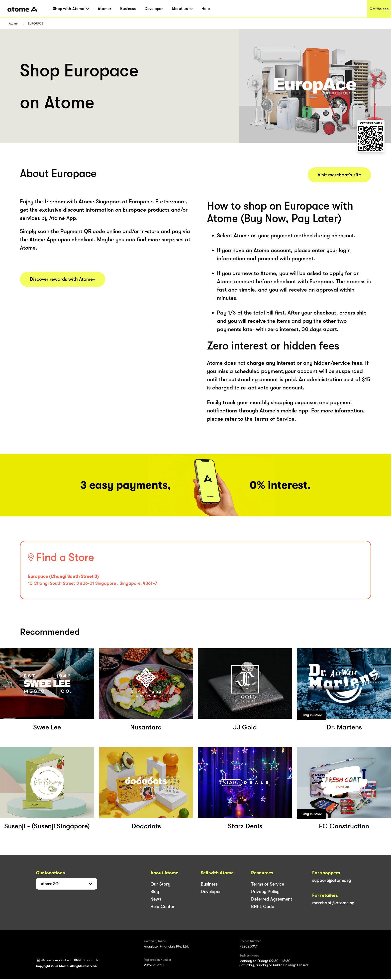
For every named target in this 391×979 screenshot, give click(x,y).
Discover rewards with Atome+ (62, 279)
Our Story (160, 884)
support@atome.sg (331, 880)
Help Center (162, 906)
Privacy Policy (265, 891)
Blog (154, 891)
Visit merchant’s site (339, 175)
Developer (154, 8)
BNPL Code (262, 906)
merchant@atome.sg (333, 902)
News (155, 899)
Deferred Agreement (271, 899)
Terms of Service (267, 884)
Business (128, 8)
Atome (13, 23)
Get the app (379, 9)
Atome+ (105, 8)
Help (205, 8)
